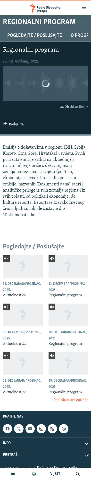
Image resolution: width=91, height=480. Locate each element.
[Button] (13, 125)
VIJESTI (55, 474)
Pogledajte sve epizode (71, 400)
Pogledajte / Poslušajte (34, 35)
